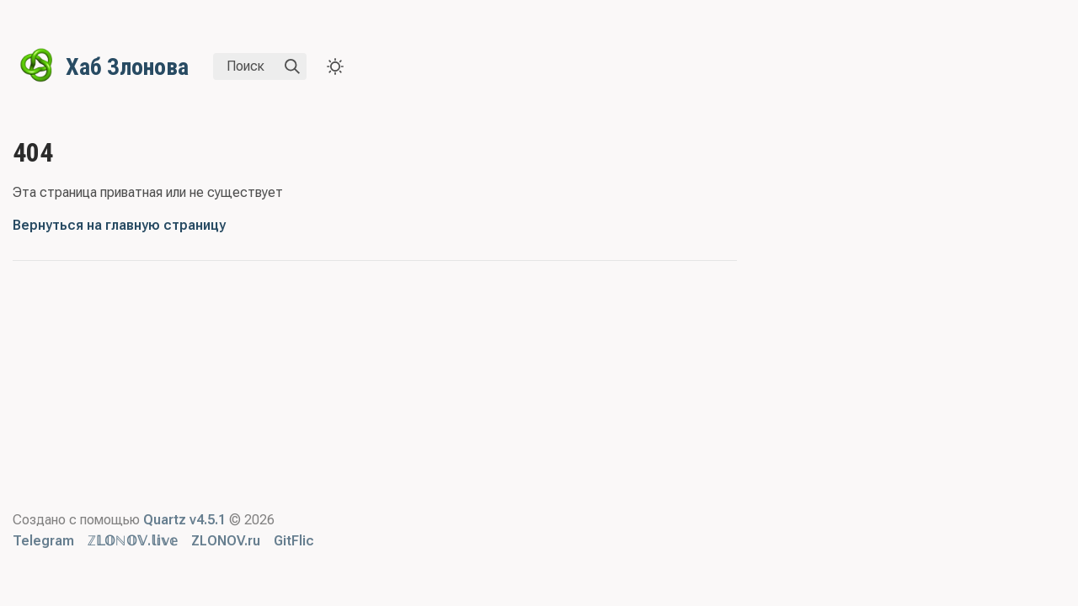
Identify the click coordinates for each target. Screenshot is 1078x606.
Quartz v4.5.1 (184, 520)
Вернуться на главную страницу (119, 225)
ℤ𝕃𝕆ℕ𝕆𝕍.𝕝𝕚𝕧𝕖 (133, 541)
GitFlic (294, 541)
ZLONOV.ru (225, 541)
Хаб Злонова (127, 67)
